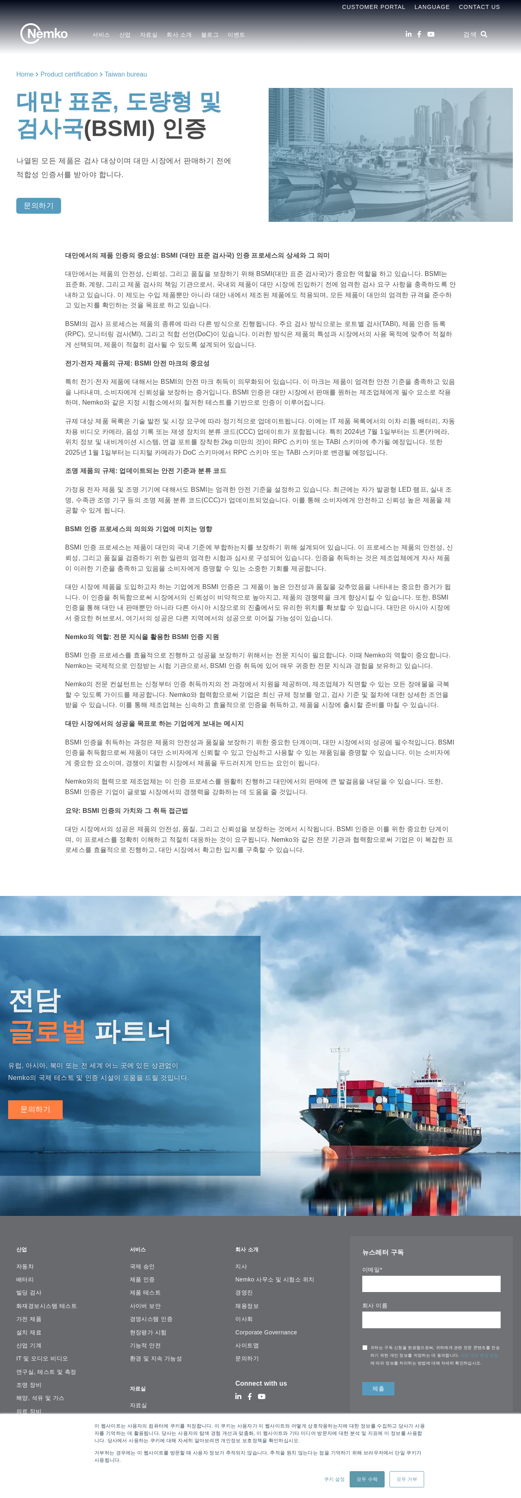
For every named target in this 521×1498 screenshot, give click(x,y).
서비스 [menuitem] (101, 34)
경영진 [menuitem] (244, 1288)
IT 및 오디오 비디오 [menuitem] (42, 1354)
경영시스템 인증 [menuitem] (151, 1314)
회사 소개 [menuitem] (179, 34)
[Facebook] (419, 34)
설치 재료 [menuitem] (29, 1327)
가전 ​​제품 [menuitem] (29, 1314)
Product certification (69, 74)
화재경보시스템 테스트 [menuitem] (46, 1301)
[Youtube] (431, 34)
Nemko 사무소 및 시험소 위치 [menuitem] (274, 1275)
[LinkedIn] (409, 34)
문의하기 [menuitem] (247, 1354)
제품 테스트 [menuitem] (145, 1288)
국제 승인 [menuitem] (142, 1261)
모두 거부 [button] (406, 1479)
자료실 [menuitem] (149, 34)
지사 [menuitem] (241, 1261)
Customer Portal (373, 7)
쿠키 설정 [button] (334, 1479)
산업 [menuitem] (125, 34)
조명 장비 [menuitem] (29, 1380)
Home (25, 74)
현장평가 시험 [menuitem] (148, 1327)
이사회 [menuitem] (244, 1314)
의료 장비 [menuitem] (29, 1406)
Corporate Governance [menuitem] (266, 1327)
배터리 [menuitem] (25, 1275)
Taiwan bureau (126, 74)
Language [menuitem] (432, 7)
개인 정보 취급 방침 (479, 1355)
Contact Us (479, 7)
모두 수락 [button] (367, 1479)
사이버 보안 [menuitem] (145, 1301)
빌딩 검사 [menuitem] (29, 1288)
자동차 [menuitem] (25, 1261)
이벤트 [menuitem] (236, 34)
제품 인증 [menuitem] (142, 1275)
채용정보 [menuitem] (247, 1301)
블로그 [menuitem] (210, 34)
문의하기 (35, 1109)
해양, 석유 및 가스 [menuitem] (40, 1393)
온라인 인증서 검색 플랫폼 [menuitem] (165, 1409)
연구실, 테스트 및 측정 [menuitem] (46, 1367)
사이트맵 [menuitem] (247, 1341)
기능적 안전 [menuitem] (145, 1341)
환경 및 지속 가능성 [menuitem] (156, 1354)
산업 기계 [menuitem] (29, 1341)
